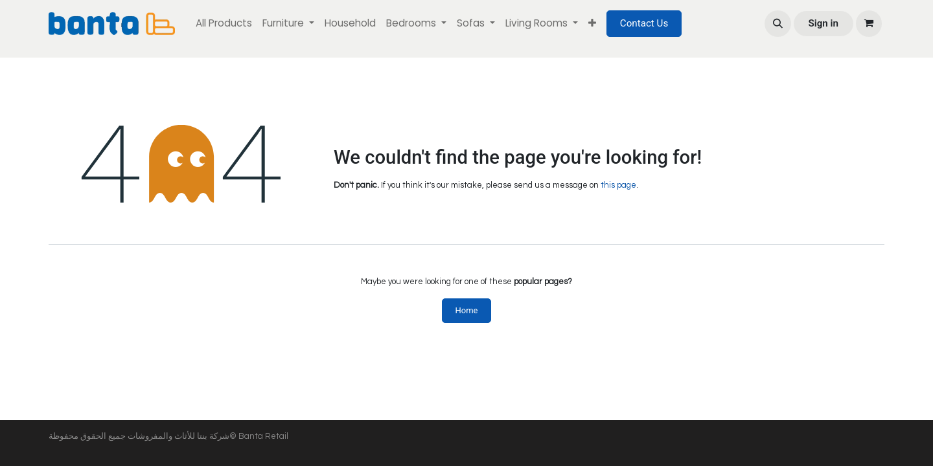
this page (618, 185)
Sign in (823, 23)
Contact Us (644, 23)
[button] (777, 23)
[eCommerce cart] (869, 23)
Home (466, 310)
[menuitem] (223, 23)
